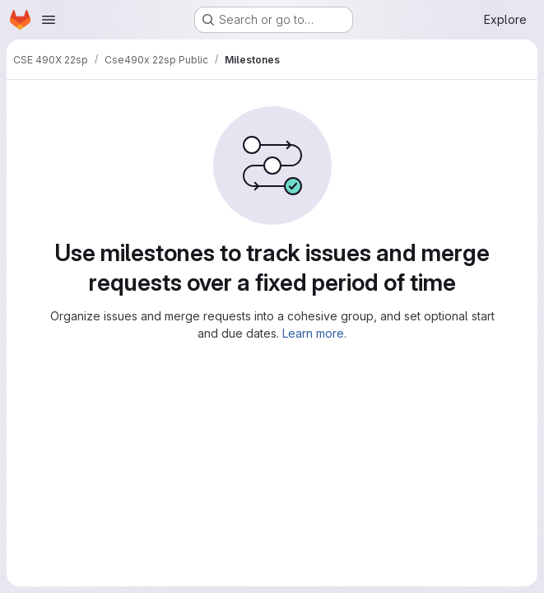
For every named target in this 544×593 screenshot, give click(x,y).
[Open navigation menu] (48, 20)
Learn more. (314, 333)
